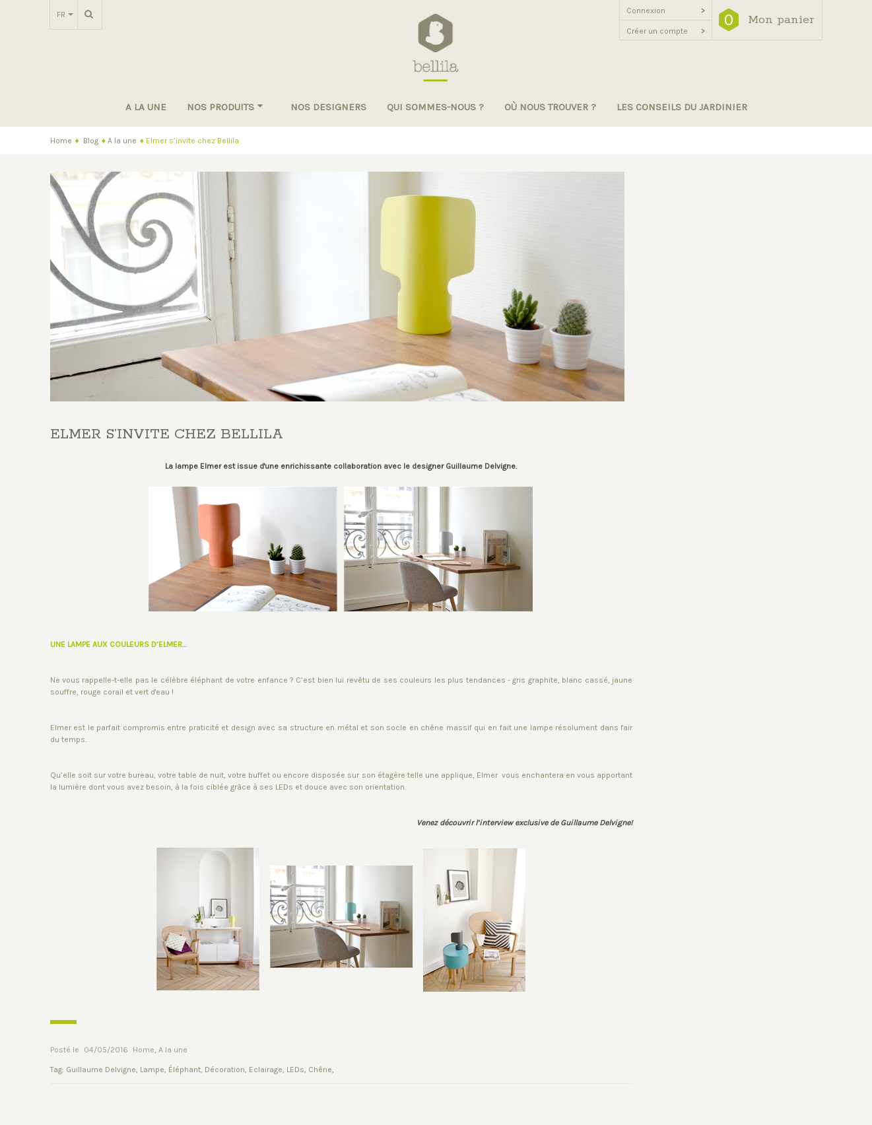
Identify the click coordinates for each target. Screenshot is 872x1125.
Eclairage (266, 1069)
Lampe (152, 1069)
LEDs (295, 1069)
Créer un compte (665, 31)
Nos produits (225, 107)
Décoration (225, 1069)
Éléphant (184, 1069)
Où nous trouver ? (550, 107)
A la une (145, 107)
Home (61, 140)
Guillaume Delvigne (101, 1069)
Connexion (665, 10)
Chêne (320, 1069)
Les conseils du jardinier (682, 107)
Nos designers (328, 107)
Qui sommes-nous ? (435, 107)
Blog (90, 140)
